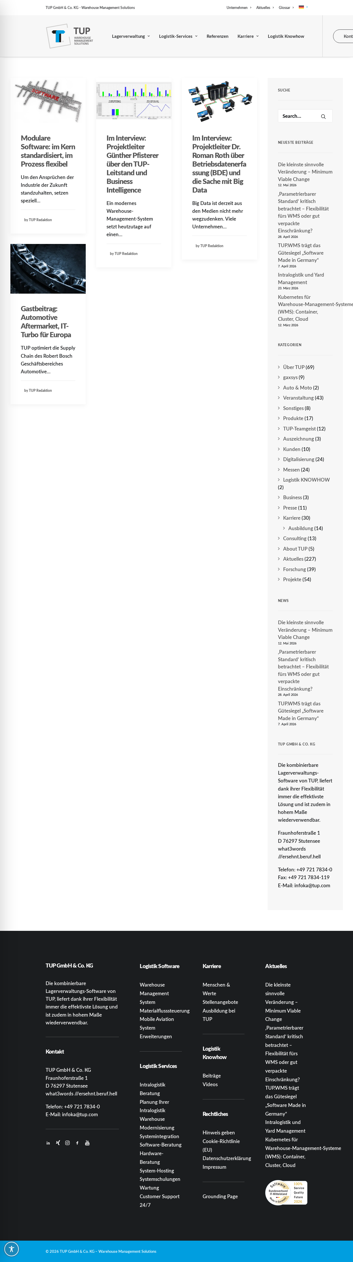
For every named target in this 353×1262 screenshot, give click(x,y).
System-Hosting (157, 1170)
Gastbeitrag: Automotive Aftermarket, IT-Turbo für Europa (46, 321)
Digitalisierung (298, 459)
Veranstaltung (298, 397)
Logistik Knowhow (286, 36)
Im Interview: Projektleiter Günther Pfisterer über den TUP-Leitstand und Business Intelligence (132, 164)
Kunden (291, 448)
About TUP (295, 548)
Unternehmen (239, 7)
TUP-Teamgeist (299, 428)
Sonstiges (293, 407)
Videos (210, 1084)
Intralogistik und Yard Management (301, 278)
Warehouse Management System (154, 993)
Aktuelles (265, 7)
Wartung (149, 1187)
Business (292, 497)
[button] (48, 100)
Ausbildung (300, 528)
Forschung (294, 569)
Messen (291, 469)
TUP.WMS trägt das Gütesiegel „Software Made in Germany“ (301, 252)
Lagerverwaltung (131, 36)
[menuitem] (240, 7)
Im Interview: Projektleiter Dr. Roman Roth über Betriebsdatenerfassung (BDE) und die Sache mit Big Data (219, 164)
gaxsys (290, 377)
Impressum (214, 1166)
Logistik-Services (178, 36)
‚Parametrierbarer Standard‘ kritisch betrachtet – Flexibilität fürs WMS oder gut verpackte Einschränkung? (303, 212)
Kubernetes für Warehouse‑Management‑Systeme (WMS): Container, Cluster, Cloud (305, 308)
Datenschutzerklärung (227, 1158)
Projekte (292, 579)
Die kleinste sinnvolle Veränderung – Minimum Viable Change (305, 171)
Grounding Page (220, 1196)
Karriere (248, 36)
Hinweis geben (219, 1132)
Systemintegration (159, 1136)
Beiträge (212, 1075)
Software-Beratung (161, 1144)
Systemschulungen (160, 1178)
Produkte (293, 418)
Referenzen (217, 36)
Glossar (286, 7)
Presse (290, 507)
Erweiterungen (156, 1036)
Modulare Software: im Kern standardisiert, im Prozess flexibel (48, 151)
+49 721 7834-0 (82, 1106)
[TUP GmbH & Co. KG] (70, 36)
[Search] (305, 115)
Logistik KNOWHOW (306, 479)
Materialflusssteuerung (165, 1010)
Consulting (295, 538)
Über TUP (294, 366)
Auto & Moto (297, 387)
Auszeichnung (298, 438)
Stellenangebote (220, 1001)
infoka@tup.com (80, 1114)
